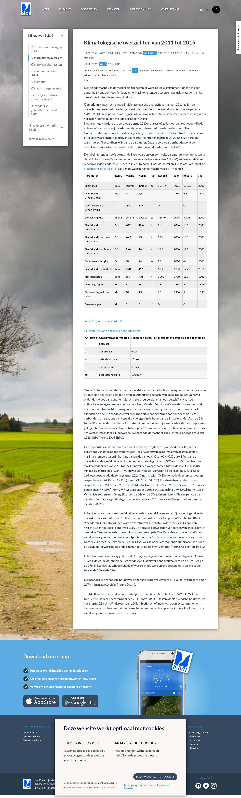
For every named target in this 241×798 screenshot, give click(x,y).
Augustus (144, 70)
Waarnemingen (31, 736)
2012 (95, 64)
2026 (88, 53)
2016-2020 (136, 53)
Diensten (113, 9)
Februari (98, 70)
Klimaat (65, 9)
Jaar (86, 80)
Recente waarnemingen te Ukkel (46, 49)
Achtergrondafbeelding (238, 38)
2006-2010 (163, 53)
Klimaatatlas (39, 82)
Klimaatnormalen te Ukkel (43, 73)
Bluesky (193, 748)
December (194, 70)
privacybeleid (108, 787)
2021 (125, 53)
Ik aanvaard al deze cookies (155, 776)
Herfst (114, 75)
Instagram (195, 740)
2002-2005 (177, 53)
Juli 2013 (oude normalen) (100, 321)
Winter (88, 75)
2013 (103, 64)
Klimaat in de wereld (41, 139)
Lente (97, 75)
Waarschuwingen (32, 740)
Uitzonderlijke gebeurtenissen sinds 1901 (44, 110)
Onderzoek (89, 9)
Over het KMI (170, 9)
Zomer (105, 75)
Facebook (194, 736)
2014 (110, 64)
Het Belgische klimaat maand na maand (45, 97)
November (181, 70)
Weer (45, 9)
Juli (135, 70)
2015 (117, 64)
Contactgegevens (199, 732)
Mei (122, 70)
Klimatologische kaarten (46, 64)
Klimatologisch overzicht (46, 57)
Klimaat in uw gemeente (46, 88)
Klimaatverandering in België (42, 127)
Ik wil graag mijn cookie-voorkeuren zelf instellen (147, 786)
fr (206, 9)
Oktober (169, 70)
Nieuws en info (140, 9)
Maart (108, 70)
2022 (118, 53)
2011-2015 (150, 53)
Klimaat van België (40, 35)
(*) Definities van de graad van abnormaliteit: (112, 331)
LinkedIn (194, 744)
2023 (110, 53)
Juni (129, 70)
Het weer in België (36, 726)
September (157, 70)
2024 (103, 53)
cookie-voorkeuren (75, 787)
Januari (89, 70)
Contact (195, 726)
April (116, 70)
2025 (95, 53)
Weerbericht (30, 732)
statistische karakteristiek (100, 168)
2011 (88, 64)
